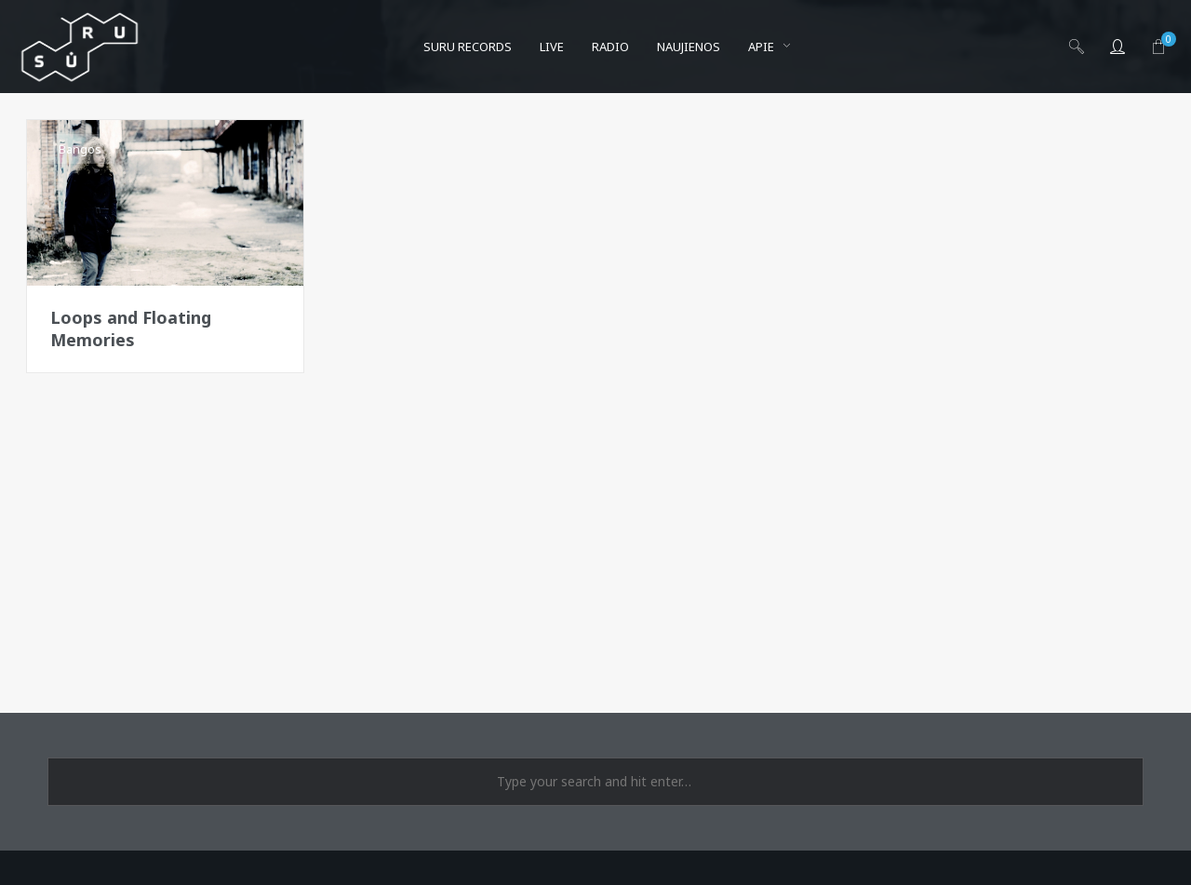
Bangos (80, 149)
